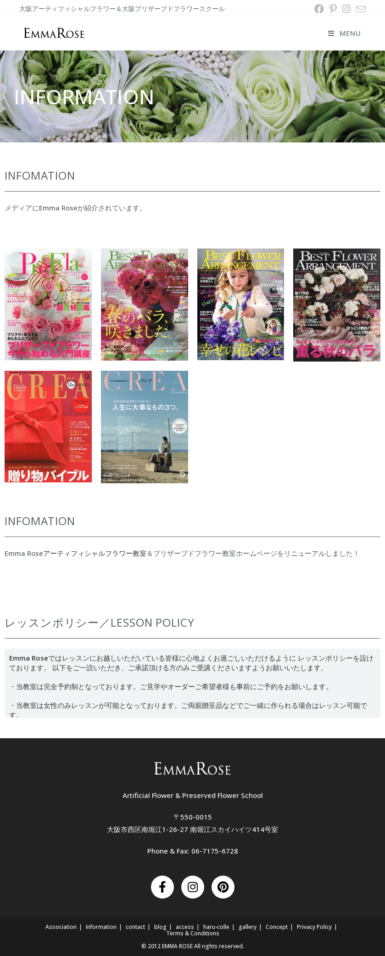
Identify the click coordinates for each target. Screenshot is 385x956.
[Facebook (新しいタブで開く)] (319, 9)
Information (101, 927)
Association (61, 927)
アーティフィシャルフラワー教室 (94, 553)
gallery (248, 927)
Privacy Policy (314, 927)
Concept (277, 927)
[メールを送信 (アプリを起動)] (359, 9)
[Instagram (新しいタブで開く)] (346, 9)
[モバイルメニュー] (344, 33)
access (185, 927)
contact (135, 927)
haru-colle (216, 927)
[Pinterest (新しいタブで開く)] (333, 9)
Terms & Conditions (192, 933)
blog (160, 927)
